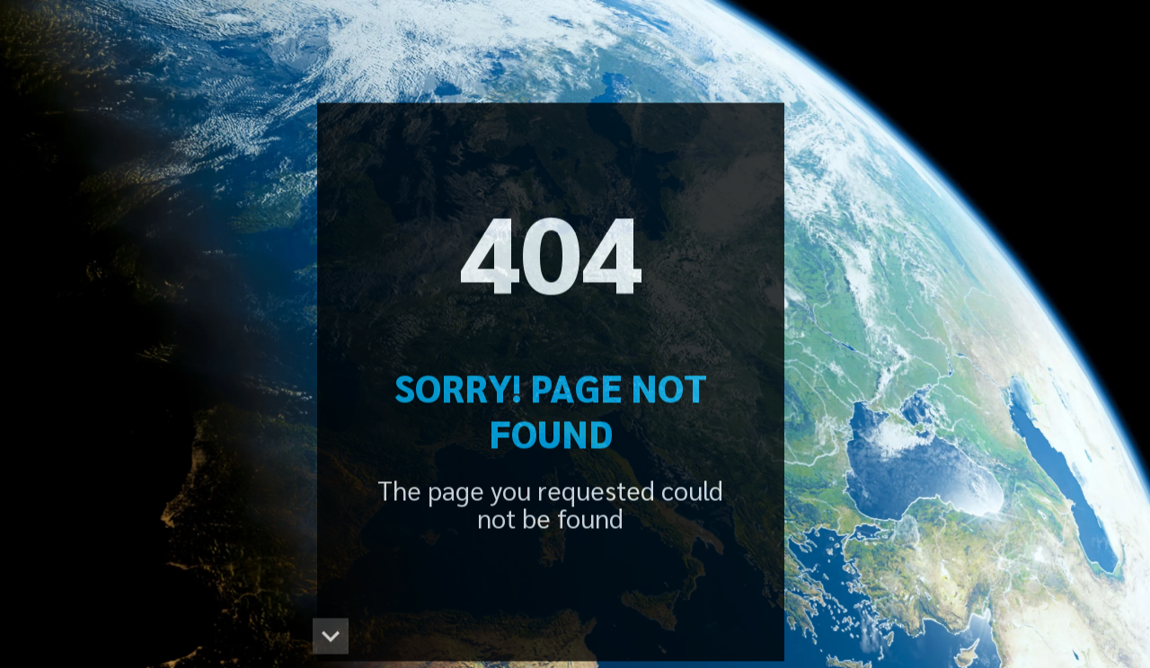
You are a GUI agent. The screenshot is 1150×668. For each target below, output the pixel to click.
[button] (331, 639)
